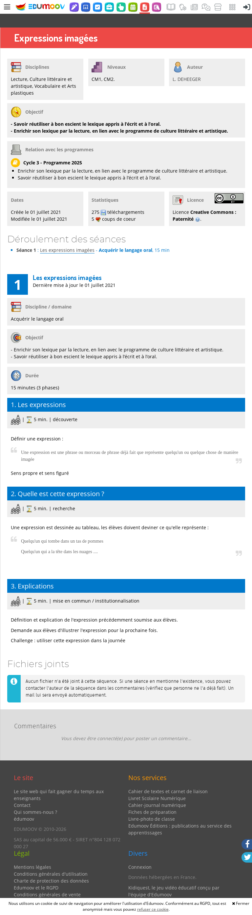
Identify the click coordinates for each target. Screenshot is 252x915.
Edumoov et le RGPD (36, 874)
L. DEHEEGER (187, 65)
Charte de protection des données (51, 867)
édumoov (24, 805)
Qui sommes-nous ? (35, 798)
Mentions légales (32, 853)
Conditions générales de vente (47, 881)
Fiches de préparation (152, 798)
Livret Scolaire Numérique (157, 784)
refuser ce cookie (153, 909)
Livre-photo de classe (151, 805)
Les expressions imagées (67, 236)
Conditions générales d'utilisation (51, 860)
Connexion (140, 853)
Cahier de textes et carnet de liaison (168, 778)
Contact (22, 791)
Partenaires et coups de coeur (161, 891)
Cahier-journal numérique (157, 791)
